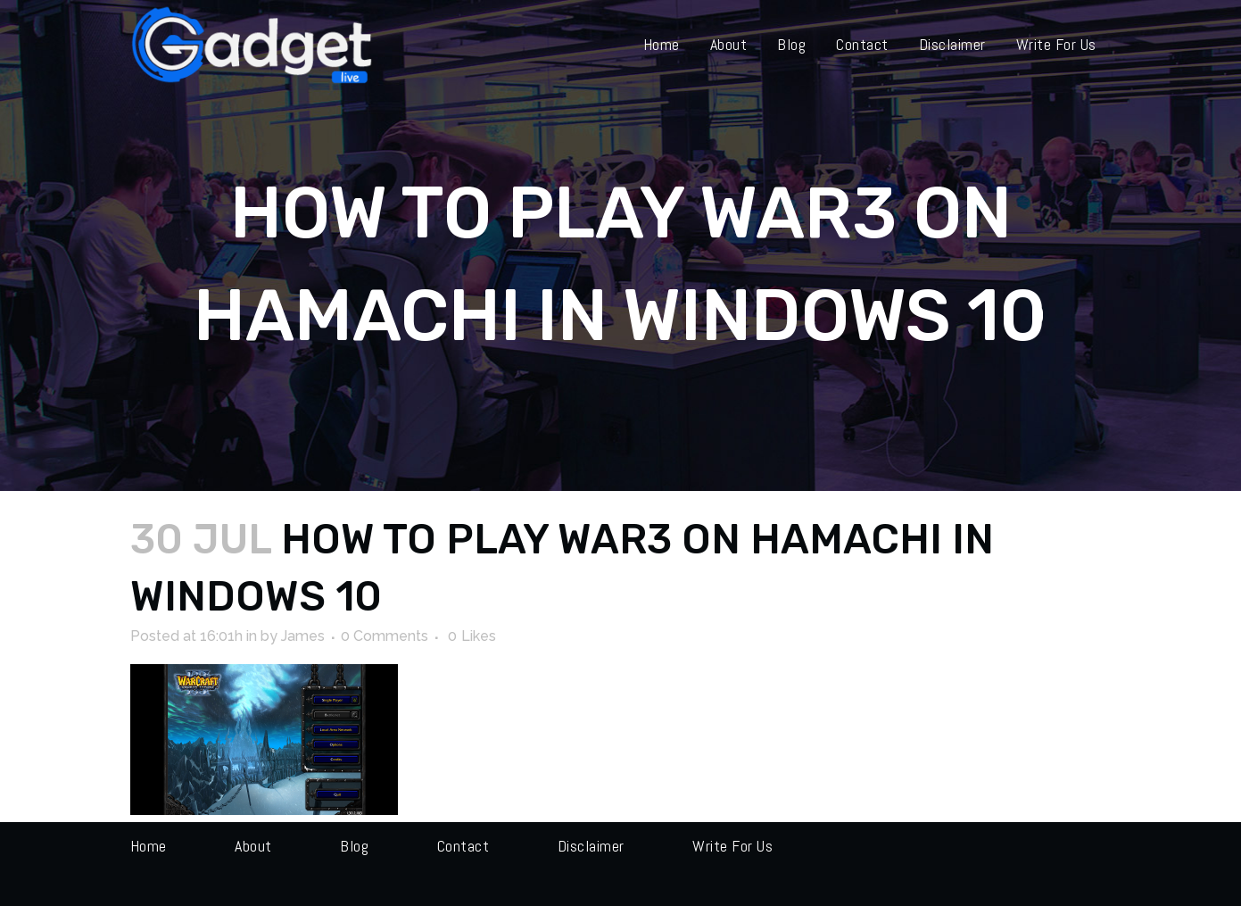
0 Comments (384, 636)
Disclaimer (591, 845)
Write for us (732, 845)
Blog (354, 845)
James (303, 636)
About (253, 845)
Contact (463, 845)
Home (148, 845)
